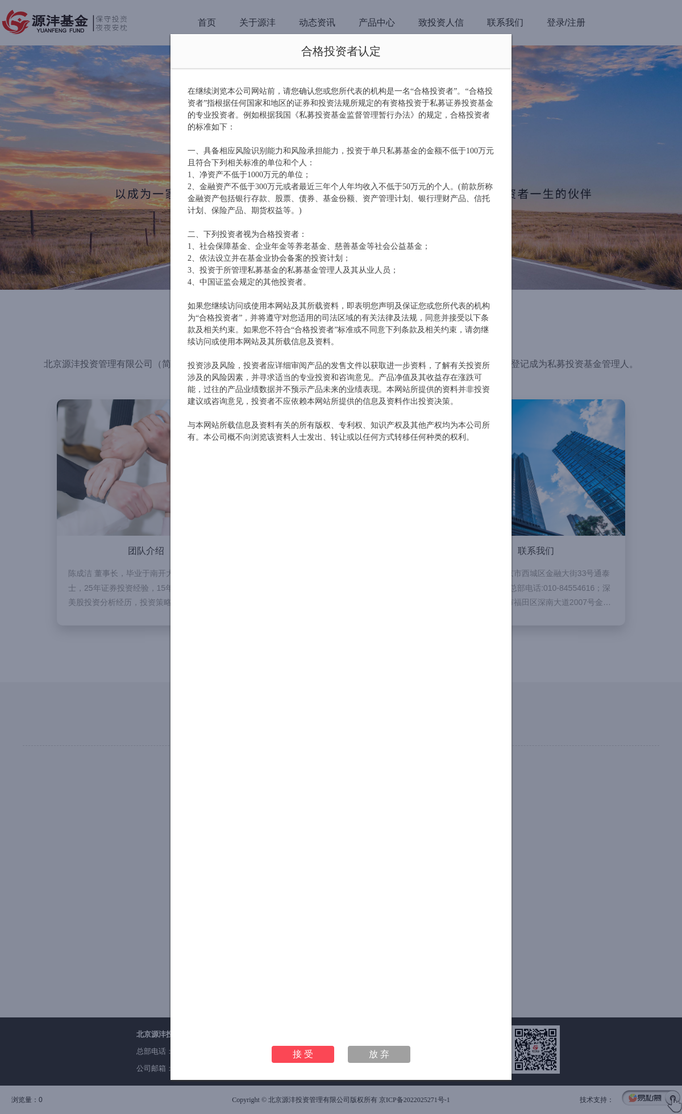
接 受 (303, 1054)
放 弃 (379, 1054)
